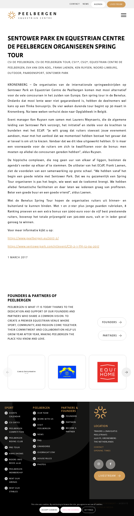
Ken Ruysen (83, 67)
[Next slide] (126, 372)
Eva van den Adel (39, 67)
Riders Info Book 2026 (15, 461)
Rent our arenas (14, 480)
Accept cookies (49, 510)
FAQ (39, 440)
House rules (44, 458)
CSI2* (84, 62)
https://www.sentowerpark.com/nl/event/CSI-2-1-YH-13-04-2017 (53, 246)
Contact (74, 4)
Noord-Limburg (105, 67)
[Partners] (112, 336)
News (85, 4)
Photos (41, 464)
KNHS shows (16, 453)
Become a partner (71, 430)
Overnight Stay (46, 452)
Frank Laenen (63, 67)
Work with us (45, 419)
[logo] (32, 15)
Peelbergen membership (16, 471)
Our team (42, 413)
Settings (88, 510)
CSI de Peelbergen (21, 62)
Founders (71, 416)
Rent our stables (14, 490)
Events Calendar (14, 415)
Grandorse (43, 446)
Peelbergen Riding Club (16, 440)
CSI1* (75, 62)
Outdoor (14, 73)
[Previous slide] (7, 372)
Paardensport (33, 73)
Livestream (116, 4)
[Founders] (111, 322)
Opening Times (102, 450)
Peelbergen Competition (16, 430)
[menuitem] (74, 4)
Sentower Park (57, 73)
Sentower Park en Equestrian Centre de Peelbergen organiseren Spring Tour (66, 47)
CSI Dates (14, 422)
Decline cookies (71, 510)
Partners (71, 422)
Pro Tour (14, 447)
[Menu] (122, 15)
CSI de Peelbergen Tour (53, 62)
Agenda (98, 4)
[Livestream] (109, 476)
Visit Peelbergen (43, 427)
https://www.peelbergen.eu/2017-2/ (33, 238)
